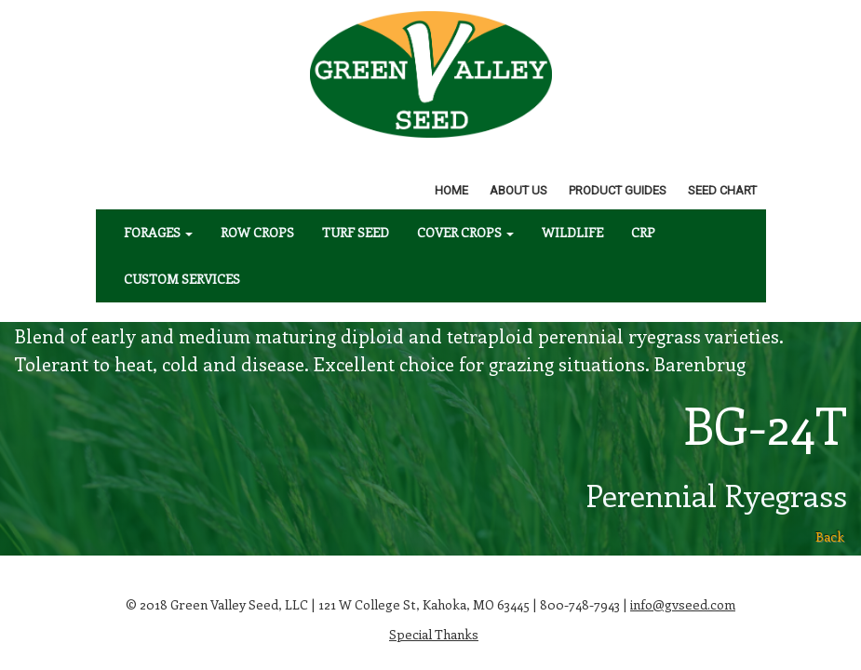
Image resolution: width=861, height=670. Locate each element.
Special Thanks (433, 634)
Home (451, 190)
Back (829, 536)
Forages (158, 232)
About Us (518, 190)
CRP (643, 232)
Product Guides (617, 190)
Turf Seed (355, 232)
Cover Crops (465, 232)
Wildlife (572, 232)
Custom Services (182, 279)
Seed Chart (722, 190)
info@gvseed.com (682, 604)
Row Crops (257, 232)
